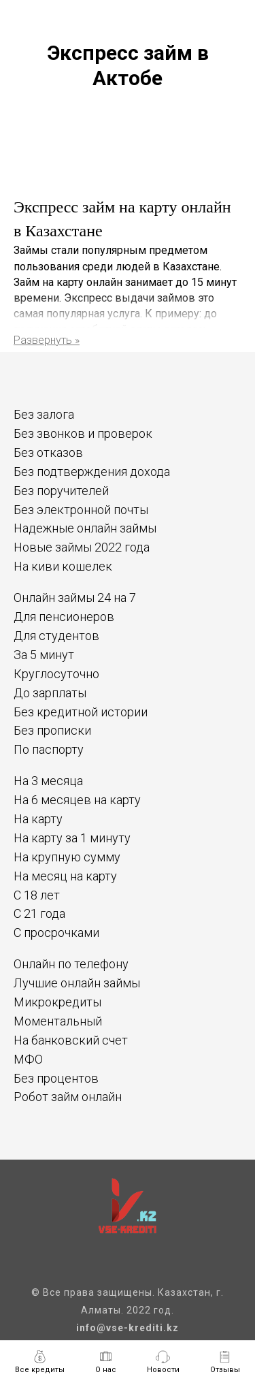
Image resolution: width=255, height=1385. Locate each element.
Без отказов (48, 452)
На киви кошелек (63, 566)
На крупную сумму (67, 857)
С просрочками (56, 932)
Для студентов (56, 635)
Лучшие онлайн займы (77, 983)
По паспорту (49, 749)
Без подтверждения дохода (92, 471)
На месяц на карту (65, 876)
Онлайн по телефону (71, 964)
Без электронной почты (81, 510)
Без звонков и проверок (83, 433)
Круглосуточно (56, 674)
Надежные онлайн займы (85, 528)
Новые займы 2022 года (82, 547)
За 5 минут (44, 655)
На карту (38, 819)
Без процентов (56, 1078)
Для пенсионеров (64, 616)
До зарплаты (50, 693)
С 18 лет (37, 895)
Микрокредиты (57, 1002)
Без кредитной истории (81, 712)
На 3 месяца (48, 781)
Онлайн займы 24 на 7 (75, 597)
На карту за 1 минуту (72, 838)
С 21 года (39, 913)
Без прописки (52, 730)
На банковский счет (71, 1040)
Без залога (44, 414)
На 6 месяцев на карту (77, 800)
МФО (28, 1059)
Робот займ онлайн (68, 1096)
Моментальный (58, 1021)
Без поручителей (61, 490)
